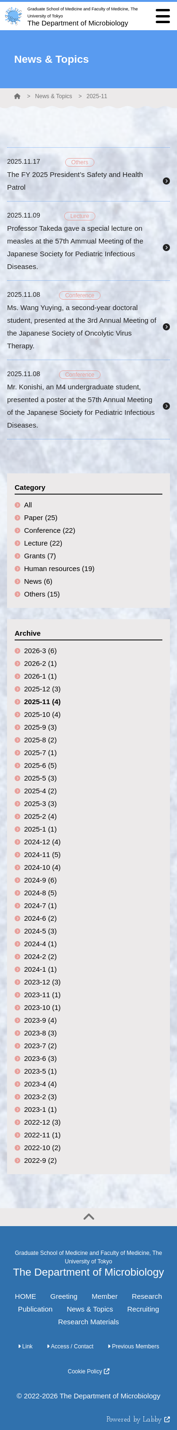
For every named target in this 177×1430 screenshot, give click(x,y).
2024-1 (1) (40, 969)
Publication (35, 1309)
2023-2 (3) (40, 1097)
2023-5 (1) (40, 1071)
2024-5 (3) (40, 931)
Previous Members (133, 1346)
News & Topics (53, 96)
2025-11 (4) (42, 702)
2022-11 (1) (42, 1135)
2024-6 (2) (40, 918)
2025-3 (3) (40, 803)
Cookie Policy (88, 1371)
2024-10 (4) (42, 867)
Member (105, 1296)
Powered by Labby (138, 1419)
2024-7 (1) (40, 905)
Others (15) (42, 594)
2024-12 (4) (42, 842)
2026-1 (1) (40, 676)
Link (25, 1346)
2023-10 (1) (42, 1007)
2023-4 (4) (40, 1084)
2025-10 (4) (42, 714)
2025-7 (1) (40, 753)
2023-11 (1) (42, 995)
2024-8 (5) (40, 893)
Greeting (64, 1296)
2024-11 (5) (42, 854)
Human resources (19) (59, 568)
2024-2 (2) (40, 956)
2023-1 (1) (40, 1109)
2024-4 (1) (40, 944)
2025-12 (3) (42, 689)
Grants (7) (40, 556)
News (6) (38, 581)
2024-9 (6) (40, 880)
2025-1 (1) (40, 829)
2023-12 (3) (42, 982)
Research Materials (88, 1322)
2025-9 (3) (40, 727)
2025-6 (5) (40, 765)
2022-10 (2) (42, 1148)
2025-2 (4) (40, 816)
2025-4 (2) (40, 791)
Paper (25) (41, 517)
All (28, 505)
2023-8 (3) (40, 1033)
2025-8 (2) (40, 740)
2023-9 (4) (40, 1020)
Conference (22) (49, 530)
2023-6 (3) (40, 1058)
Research (147, 1296)
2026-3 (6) (40, 651)
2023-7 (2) (40, 1046)
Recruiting (143, 1309)
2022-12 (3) (42, 1122)
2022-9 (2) (40, 1160)
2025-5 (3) (40, 778)
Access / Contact (70, 1346)
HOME (25, 1296)
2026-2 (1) (40, 663)
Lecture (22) (43, 543)
